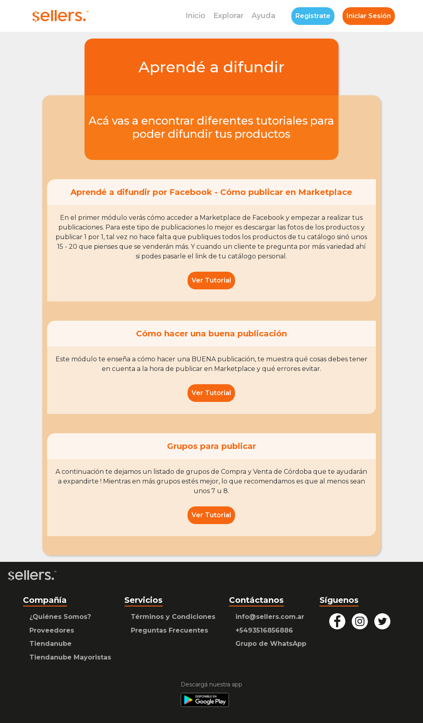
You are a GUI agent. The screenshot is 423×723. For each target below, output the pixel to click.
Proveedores (51, 630)
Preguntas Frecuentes (169, 630)
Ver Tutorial (211, 280)
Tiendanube (50, 643)
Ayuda (263, 15)
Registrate (312, 16)
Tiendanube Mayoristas (70, 657)
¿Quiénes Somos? (60, 617)
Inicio (195, 15)
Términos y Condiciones (173, 617)
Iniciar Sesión (369, 16)
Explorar (228, 15)
